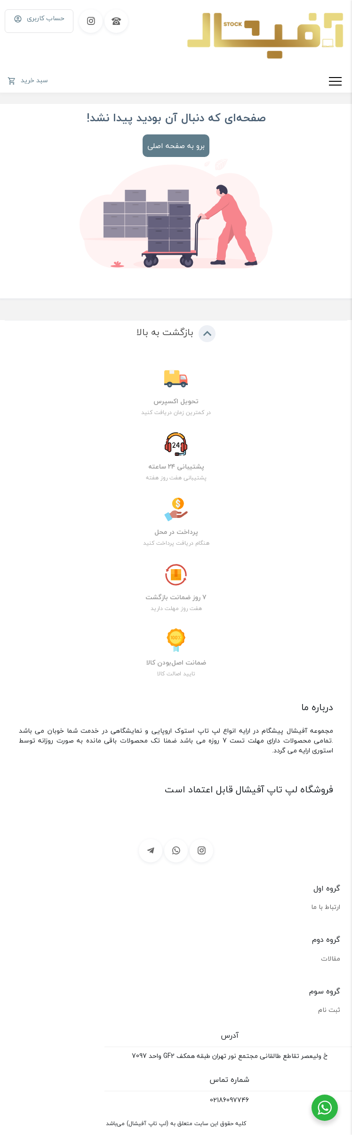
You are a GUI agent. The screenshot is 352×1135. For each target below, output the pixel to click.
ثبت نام (329, 1010)
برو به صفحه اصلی (176, 145)
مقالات (330, 958)
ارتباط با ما (325, 907)
